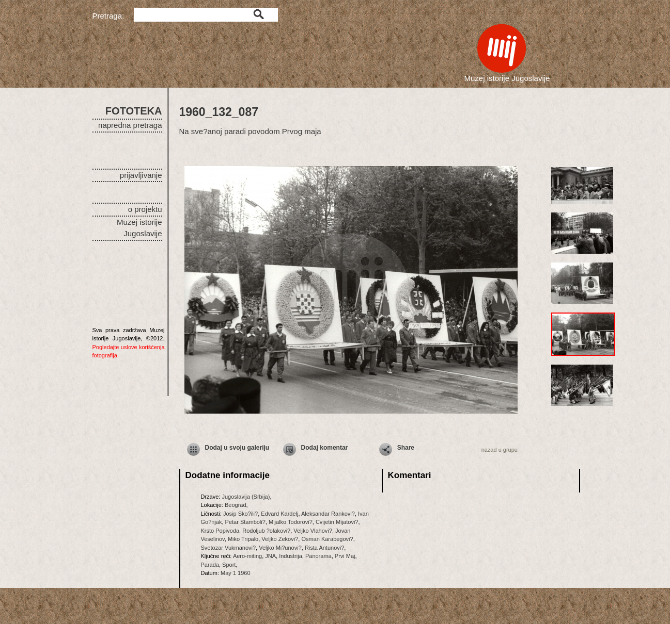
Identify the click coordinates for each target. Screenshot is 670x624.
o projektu (145, 209)
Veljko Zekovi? (279, 539)
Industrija (290, 556)
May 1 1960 (235, 573)
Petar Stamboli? (245, 522)
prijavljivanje (141, 175)
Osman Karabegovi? (327, 539)
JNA (270, 556)
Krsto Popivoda (220, 531)
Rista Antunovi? (324, 548)
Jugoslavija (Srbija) (246, 497)
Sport (229, 565)
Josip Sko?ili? (240, 514)
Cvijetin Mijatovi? (337, 522)
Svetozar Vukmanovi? (228, 548)
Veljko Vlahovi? (312, 531)
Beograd (235, 505)
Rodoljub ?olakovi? (266, 531)
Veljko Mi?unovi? (280, 548)
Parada (210, 565)
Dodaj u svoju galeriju (237, 447)
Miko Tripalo (243, 539)
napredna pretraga (130, 125)
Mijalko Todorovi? (291, 522)
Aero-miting (247, 556)
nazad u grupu (499, 450)
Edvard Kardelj (279, 514)
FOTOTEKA (133, 111)
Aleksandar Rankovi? (328, 514)
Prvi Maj (345, 556)
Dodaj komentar (324, 447)
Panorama (318, 556)
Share (405, 447)
